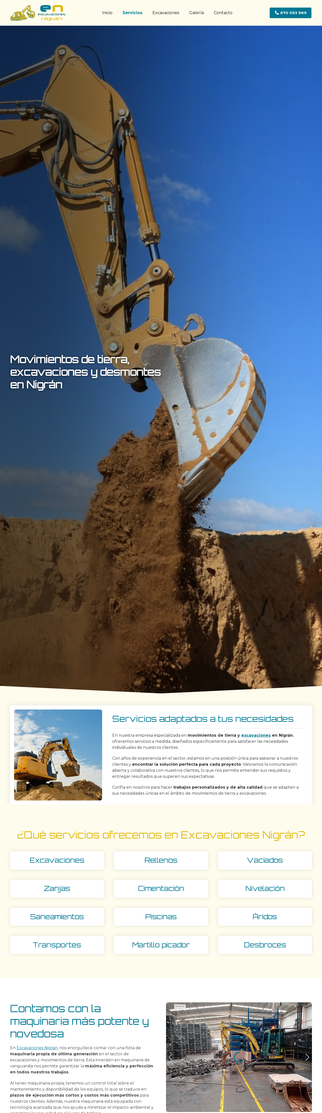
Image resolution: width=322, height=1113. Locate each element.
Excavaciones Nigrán (37, 1047)
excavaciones (256, 735)
